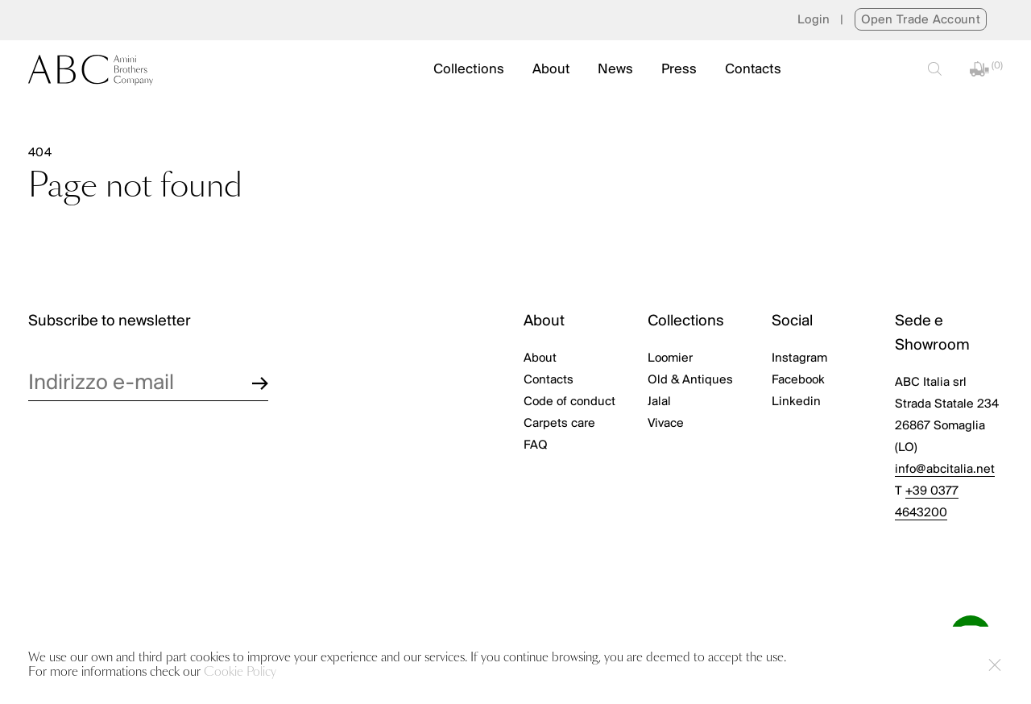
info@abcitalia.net (945, 469)
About (550, 69)
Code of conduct (569, 401)
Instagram (799, 358)
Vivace (666, 423)
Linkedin (796, 401)
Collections (468, 69)
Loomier (670, 358)
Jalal (659, 401)
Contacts (753, 69)
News (615, 69)
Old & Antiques (690, 380)
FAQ (536, 445)
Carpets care (559, 423)
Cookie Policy (240, 672)
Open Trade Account (920, 20)
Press (679, 69)
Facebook (798, 380)
